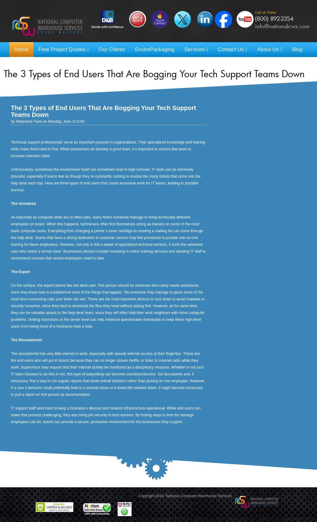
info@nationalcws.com (282, 26)
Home (21, 49)
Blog (297, 49)
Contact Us (232, 49)
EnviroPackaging (155, 49)
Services (196, 49)
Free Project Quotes (63, 49)
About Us (269, 49)
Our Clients (112, 49)
